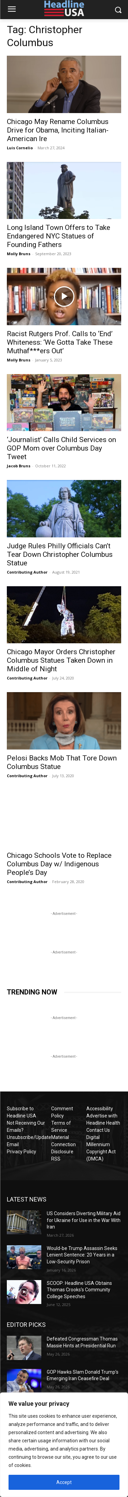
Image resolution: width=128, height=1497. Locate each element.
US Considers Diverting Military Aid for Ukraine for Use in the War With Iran (83, 1220)
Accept (64, 1482)
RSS (55, 1159)
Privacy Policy (21, 1151)
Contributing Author (27, 572)
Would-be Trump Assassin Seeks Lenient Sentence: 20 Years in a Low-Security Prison (82, 1255)
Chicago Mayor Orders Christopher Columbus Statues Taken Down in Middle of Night (61, 660)
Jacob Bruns (18, 465)
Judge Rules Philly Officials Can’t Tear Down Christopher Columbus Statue (60, 554)
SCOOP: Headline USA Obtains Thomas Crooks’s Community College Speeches (79, 1289)
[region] (64, 1444)
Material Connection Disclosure (63, 1144)
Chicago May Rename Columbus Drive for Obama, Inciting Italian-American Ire (58, 130)
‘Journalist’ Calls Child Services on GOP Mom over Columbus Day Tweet (61, 448)
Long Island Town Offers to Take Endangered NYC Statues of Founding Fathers (58, 236)
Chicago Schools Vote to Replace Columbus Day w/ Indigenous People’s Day (59, 864)
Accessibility (99, 1108)
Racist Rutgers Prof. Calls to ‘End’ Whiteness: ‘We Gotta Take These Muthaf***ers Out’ (60, 342)
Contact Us (98, 1130)
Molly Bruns (18, 253)
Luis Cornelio (20, 147)
